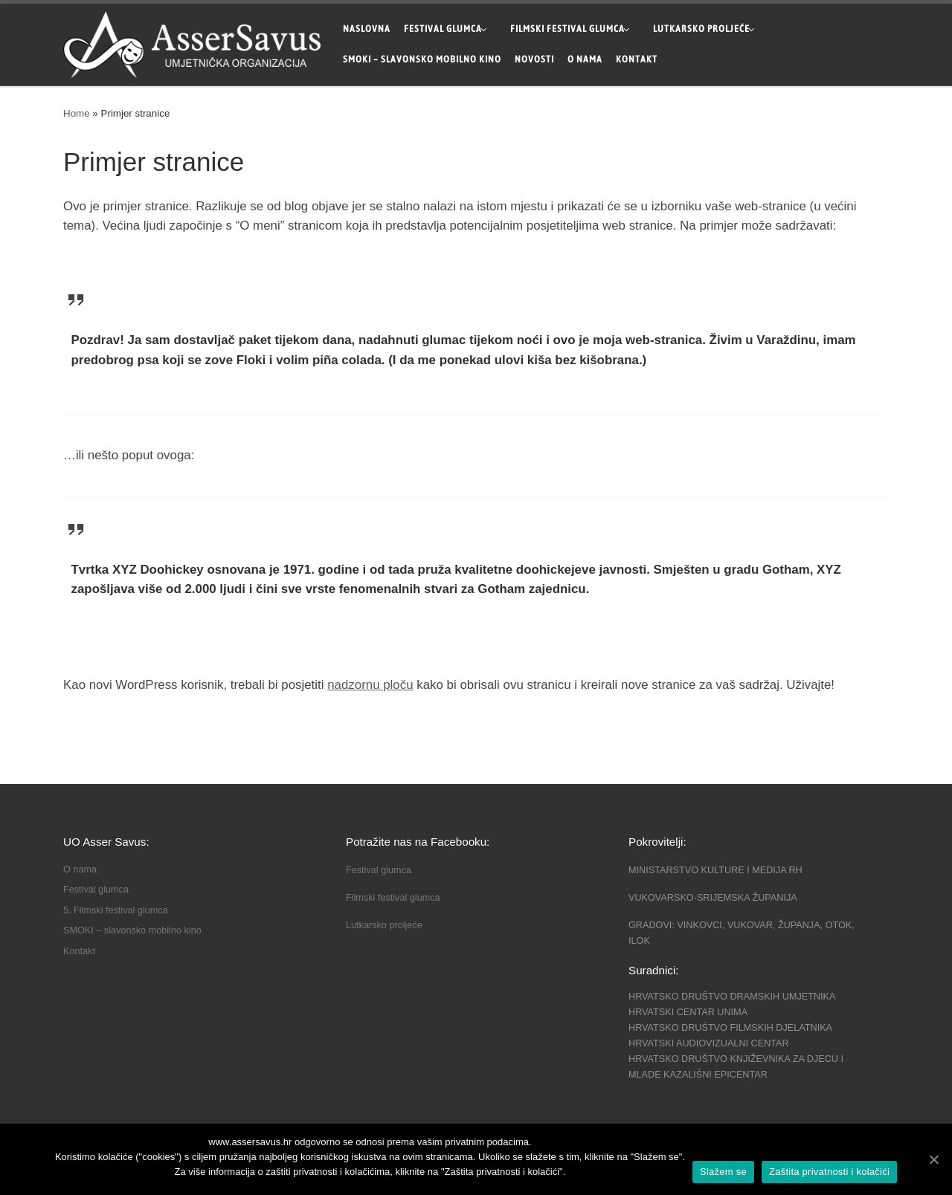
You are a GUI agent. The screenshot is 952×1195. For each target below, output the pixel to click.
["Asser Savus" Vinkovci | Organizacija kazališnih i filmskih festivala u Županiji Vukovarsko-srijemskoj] (192, 42)
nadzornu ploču (370, 685)
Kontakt (79, 951)
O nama (80, 869)
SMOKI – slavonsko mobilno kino (132, 930)
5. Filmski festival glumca (115, 910)
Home (76, 113)
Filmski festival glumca (393, 898)
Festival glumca (96, 889)
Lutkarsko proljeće (384, 925)
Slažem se (723, 1171)
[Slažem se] (933, 1159)
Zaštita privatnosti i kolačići (829, 1171)
